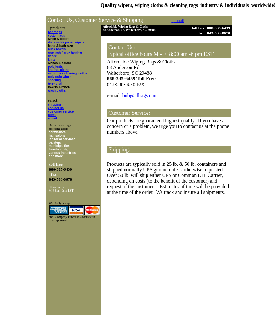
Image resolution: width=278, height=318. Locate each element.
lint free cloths (58, 70)
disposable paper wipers (66, 42)
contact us (56, 108)
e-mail (52, 118)
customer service (61, 111)
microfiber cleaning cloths (67, 73)
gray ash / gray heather (65, 52)
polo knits (55, 66)
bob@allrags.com (140, 95)
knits (51, 59)
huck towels (57, 49)
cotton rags (56, 35)
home (52, 115)
